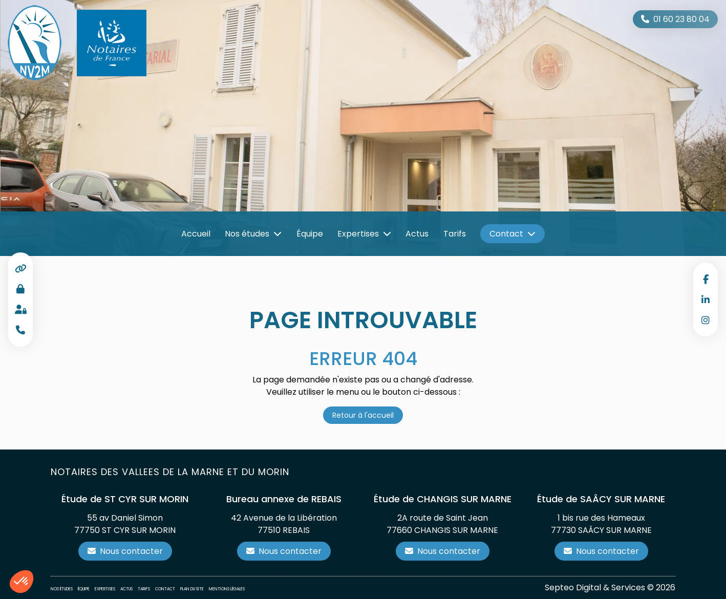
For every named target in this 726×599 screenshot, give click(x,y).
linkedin (705, 299)
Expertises (358, 234)
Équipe (309, 234)
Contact (506, 234)
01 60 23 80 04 (681, 19)
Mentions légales (227, 589)
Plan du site (192, 589)
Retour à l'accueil (363, 415)
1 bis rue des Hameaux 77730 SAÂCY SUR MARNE (601, 524)
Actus (417, 234)
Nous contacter (131, 551)
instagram (705, 320)
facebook (705, 279)
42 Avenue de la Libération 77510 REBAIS (284, 524)
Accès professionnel (20, 289)
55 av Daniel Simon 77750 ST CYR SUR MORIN (125, 524)
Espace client (20, 310)
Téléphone (20, 330)
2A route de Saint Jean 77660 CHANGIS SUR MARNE (442, 524)
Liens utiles (20, 269)
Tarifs (454, 234)
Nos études (247, 234)
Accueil (195, 234)
